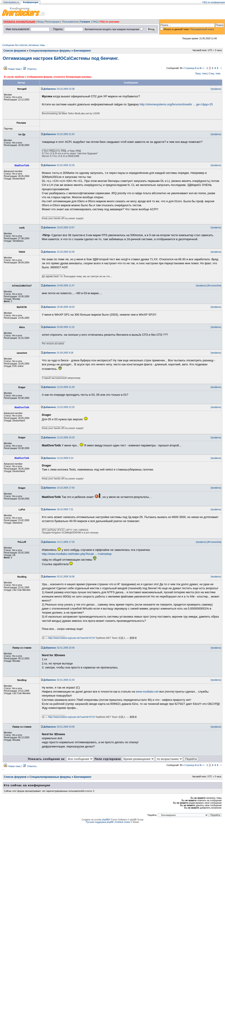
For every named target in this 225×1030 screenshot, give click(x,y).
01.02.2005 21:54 (58, 134)
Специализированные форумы (50, 50)
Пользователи (70, 21)
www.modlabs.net (147, 691)
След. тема (214, 73)
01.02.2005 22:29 (58, 165)
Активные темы (37, 45)
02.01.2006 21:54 (58, 680)
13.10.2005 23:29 (58, 437)
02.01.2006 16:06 (58, 576)
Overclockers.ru (11, 2)
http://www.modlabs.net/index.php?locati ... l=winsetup (77, 554)
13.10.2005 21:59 (58, 387)
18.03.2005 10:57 (58, 227)
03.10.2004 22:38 (58, 89)
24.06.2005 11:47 (58, 285)
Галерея (85, 21)
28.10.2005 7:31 (58, 509)
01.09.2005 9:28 (58, 353)
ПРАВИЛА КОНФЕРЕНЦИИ (19, 21)
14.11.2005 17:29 (58, 542)
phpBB (105, 819)
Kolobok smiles (122, 822)
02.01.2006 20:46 (58, 648)
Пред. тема (201, 73)
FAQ (95, 21)
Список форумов (14, 50)
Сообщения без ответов (14, 45)
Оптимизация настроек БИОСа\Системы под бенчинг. (61, 58)
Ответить (32, 69)
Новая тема (14, 69)
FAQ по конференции (214, 2)
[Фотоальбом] (214, 285)
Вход (40, 21)
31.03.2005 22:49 (58, 252)
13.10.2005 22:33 (58, 407)
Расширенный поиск (202, 29)
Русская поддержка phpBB (99, 822)
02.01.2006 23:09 (58, 727)
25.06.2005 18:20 (58, 307)
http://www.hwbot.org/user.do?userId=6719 (71, 638)
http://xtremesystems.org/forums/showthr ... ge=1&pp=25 (176, 104)
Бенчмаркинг (82, 50)
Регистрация (52, 21)
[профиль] (216, 89)
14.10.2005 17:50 (58, 488)
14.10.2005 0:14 (58, 458)
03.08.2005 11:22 (58, 327)
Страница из (192, 68)
